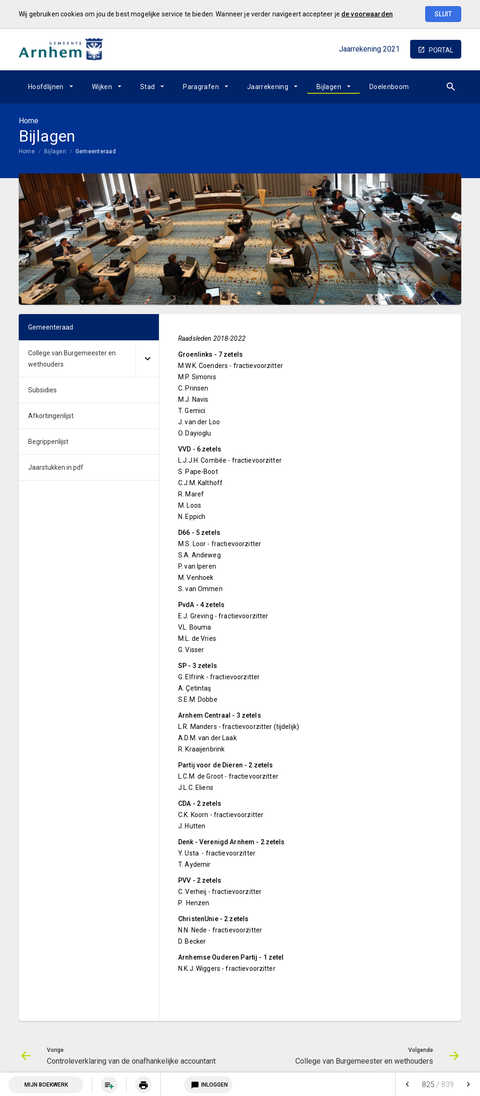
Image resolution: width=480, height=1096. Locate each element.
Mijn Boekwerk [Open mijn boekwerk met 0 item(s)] (46, 1084)
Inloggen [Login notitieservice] (208, 1085)
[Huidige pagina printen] (143, 1084)
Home (27, 151)
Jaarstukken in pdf (55, 467)
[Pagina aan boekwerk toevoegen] (109, 1084)
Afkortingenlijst (51, 416)
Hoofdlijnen (46, 86)
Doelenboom (389, 86)
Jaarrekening (267, 86)
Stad (147, 86)
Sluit (443, 14)
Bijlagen (328, 86)
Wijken (102, 86)
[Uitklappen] (147, 358)
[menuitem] (50, 87)
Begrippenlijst (48, 441)
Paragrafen (201, 86)
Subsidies (42, 390)
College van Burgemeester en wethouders (72, 358)
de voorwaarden (367, 14)
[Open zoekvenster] (450, 87)
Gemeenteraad (95, 151)
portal (441, 50)
